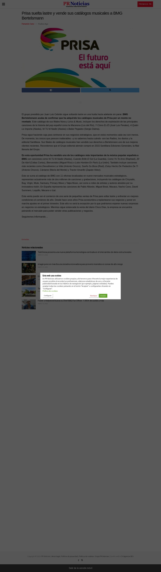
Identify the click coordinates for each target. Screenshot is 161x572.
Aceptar (103, 296)
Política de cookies (50, 291)
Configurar (48, 296)
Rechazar (93, 296)
